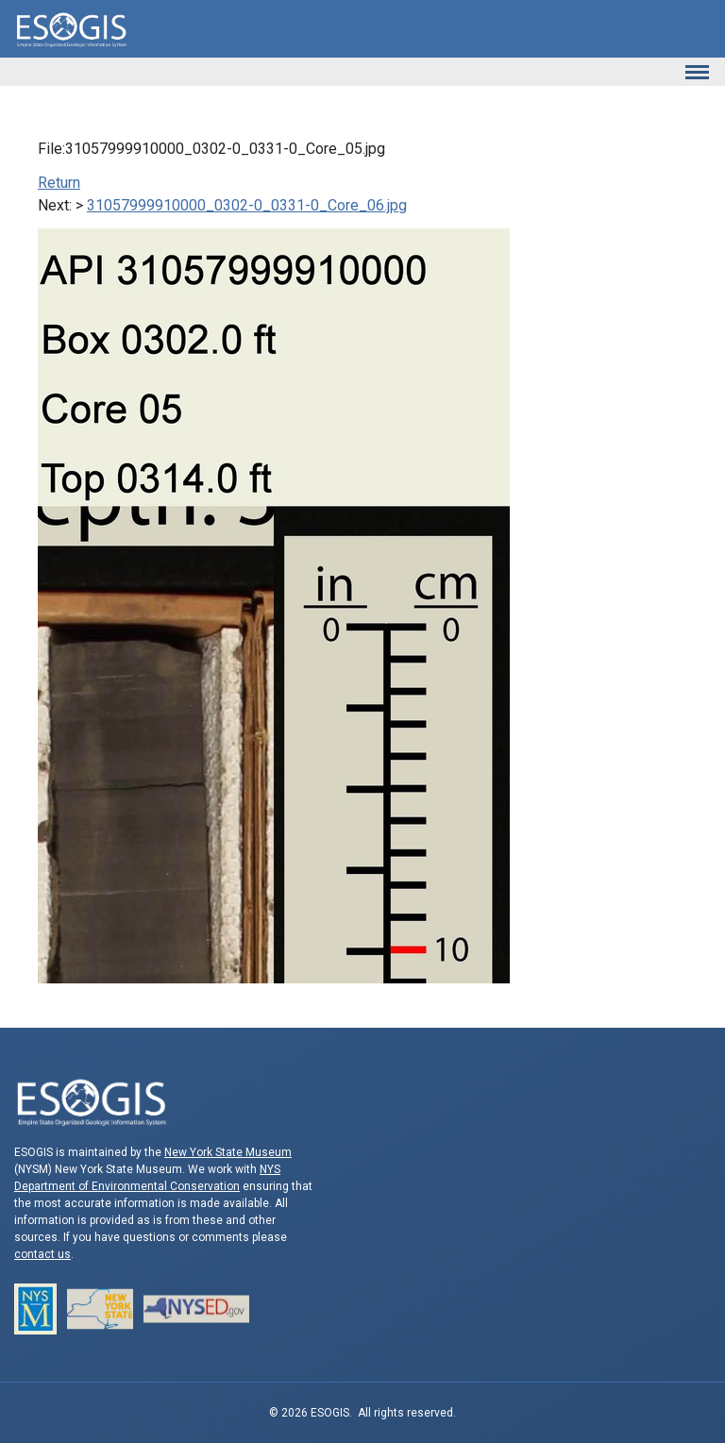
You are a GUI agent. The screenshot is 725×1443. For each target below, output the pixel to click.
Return (59, 183)
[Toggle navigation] (697, 72)
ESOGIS (70, 28)
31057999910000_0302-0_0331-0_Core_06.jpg (247, 205)
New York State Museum (228, 1152)
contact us (42, 1254)
